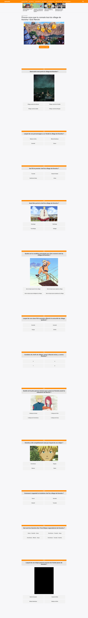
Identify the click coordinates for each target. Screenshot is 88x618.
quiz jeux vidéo (24, 1)
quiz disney (31, 1)
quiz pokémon (38, 1)
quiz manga (44, 1)
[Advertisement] (44, 57)
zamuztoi (7, 1)
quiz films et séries (67, 1)
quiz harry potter (59, 1)
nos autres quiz (51, 1)
